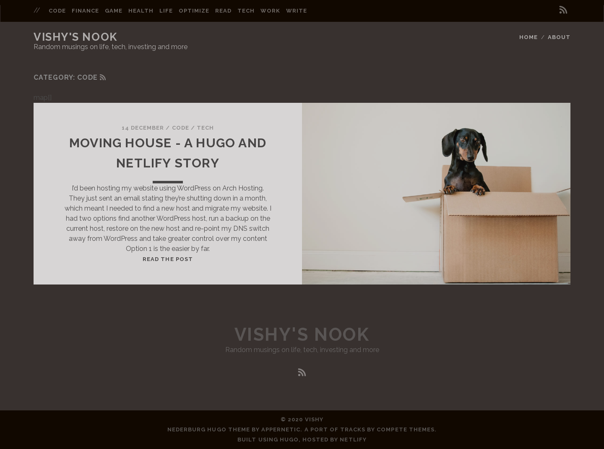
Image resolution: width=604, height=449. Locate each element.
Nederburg (186, 429)
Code (180, 128)
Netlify (353, 439)
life (166, 11)
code (57, 11)
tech (246, 11)
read (223, 11)
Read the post (168, 259)
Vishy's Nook (75, 37)
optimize (194, 11)
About (559, 37)
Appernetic (280, 429)
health (141, 11)
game (113, 11)
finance (85, 11)
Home (528, 37)
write (296, 11)
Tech (205, 128)
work (270, 11)
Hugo (289, 439)
